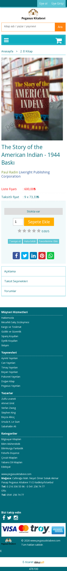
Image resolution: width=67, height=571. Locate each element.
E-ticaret (28, 562)
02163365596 (26, 503)
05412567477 (8, 503)
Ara (60, 27)
